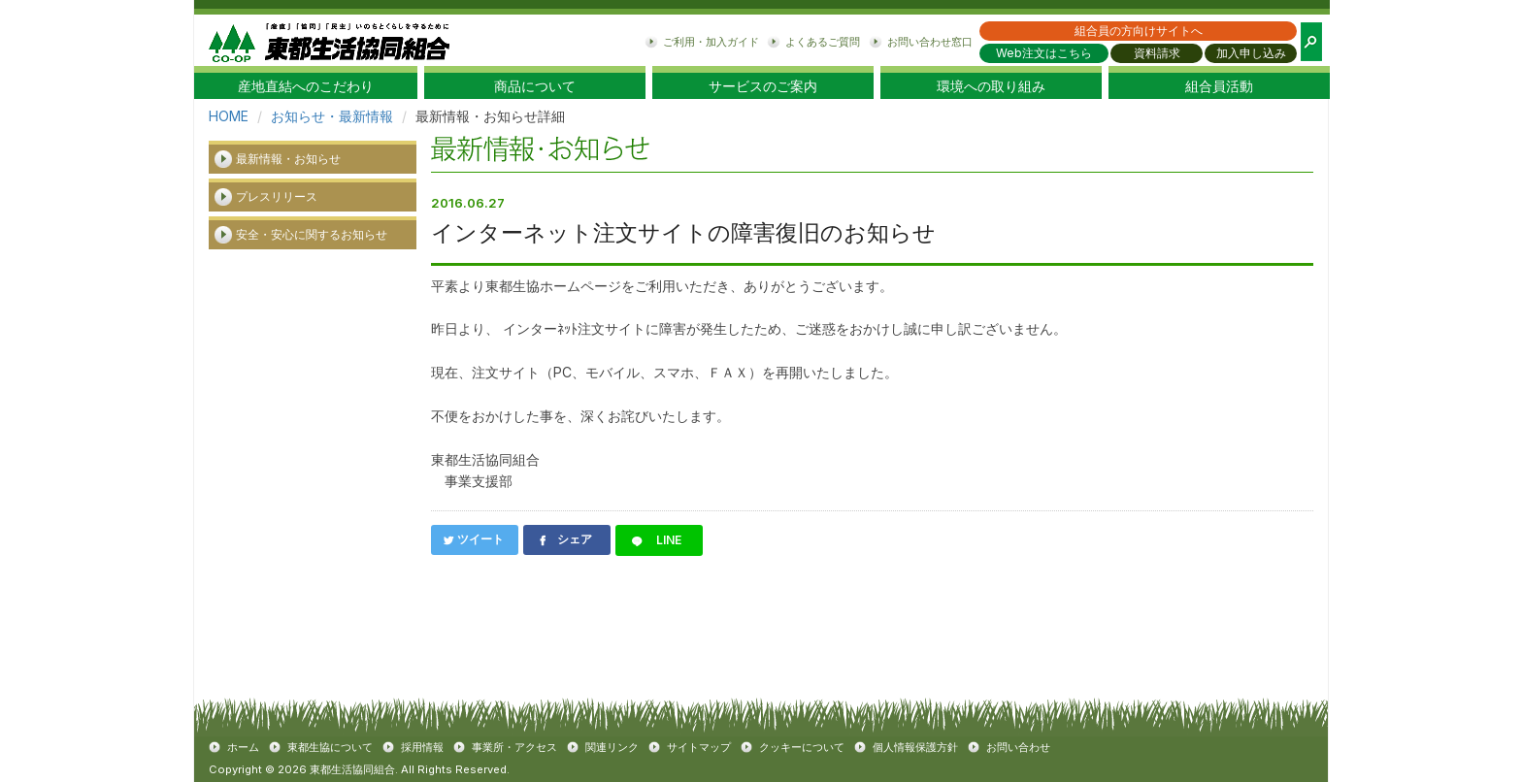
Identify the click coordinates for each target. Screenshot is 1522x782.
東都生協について (330, 747)
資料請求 (1157, 53)
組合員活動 (1219, 86)
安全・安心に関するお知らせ (311, 234)
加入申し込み (1251, 53)
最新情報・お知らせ (288, 158)
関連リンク (612, 747)
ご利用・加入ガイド (711, 42)
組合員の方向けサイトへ (1139, 30)
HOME (228, 116)
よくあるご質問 (822, 42)
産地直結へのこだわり (306, 86)
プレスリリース (276, 196)
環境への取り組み (991, 86)
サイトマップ (699, 747)
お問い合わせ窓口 (930, 42)
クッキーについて (801, 747)
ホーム (243, 747)
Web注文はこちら (1044, 53)
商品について (535, 86)
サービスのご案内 (763, 86)
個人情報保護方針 (915, 747)
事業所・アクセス (514, 747)
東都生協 (329, 40)
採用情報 (422, 747)
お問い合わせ (1018, 747)
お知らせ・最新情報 (332, 116)
